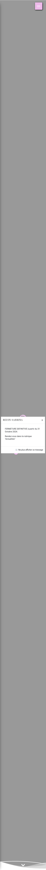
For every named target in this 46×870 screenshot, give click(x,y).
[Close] (42, 420)
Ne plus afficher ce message (30, 450)
